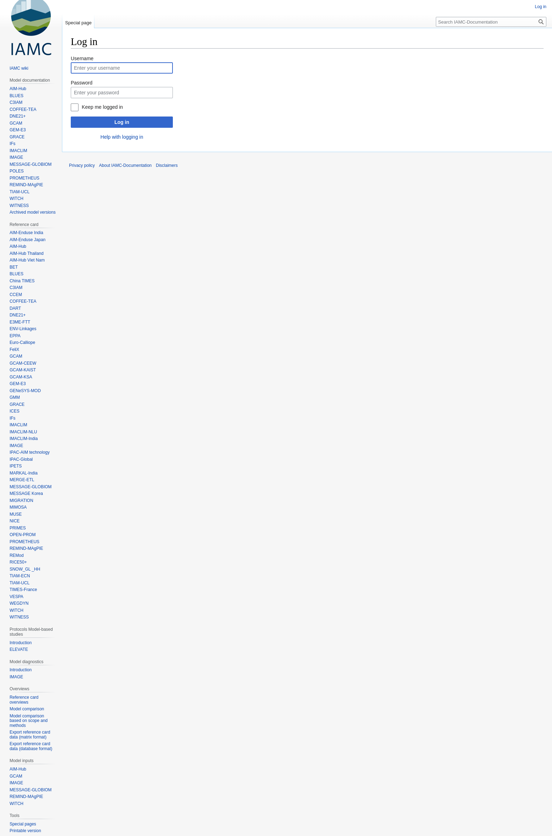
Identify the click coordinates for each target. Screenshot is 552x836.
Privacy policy (82, 165)
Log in (121, 122)
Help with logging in (121, 137)
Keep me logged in (102, 107)
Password (81, 83)
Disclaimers (167, 165)
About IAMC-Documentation (125, 165)
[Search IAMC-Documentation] (491, 22)
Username (82, 58)
